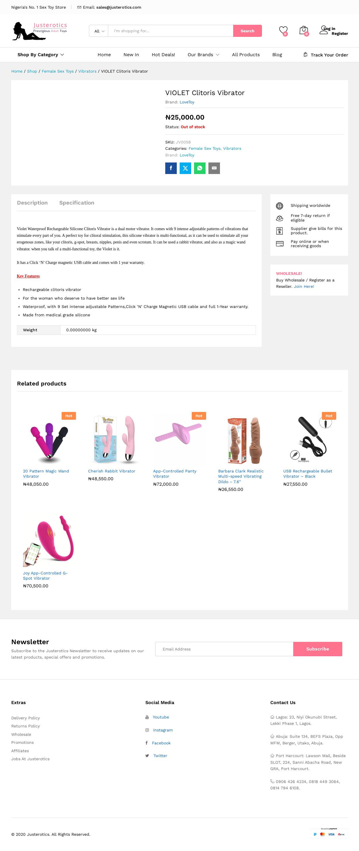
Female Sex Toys (205, 148)
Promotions (22, 742)
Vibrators (232, 148)
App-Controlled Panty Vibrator (174, 474)
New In (131, 54)
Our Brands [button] (200, 54)
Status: (172, 126)
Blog (277, 54)
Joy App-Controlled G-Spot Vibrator (45, 575)
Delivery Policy (25, 718)
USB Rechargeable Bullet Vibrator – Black (307, 474)
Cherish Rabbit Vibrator (111, 471)
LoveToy (187, 102)
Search (247, 31)
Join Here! (304, 286)
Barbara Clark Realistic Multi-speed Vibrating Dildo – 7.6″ (241, 476)
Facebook (161, 743)
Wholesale (21, 734)
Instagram (163, 730)
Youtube (161, 717)
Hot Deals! (163, 54)
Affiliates (20, 750)
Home (104, 54)
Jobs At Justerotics (30, 759)
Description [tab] (32, 202)
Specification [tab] (76, 202)
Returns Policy (25, 726)
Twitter (160, 755)
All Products (246, 54)
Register (340, 33)
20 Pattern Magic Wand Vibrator (46, 474)
